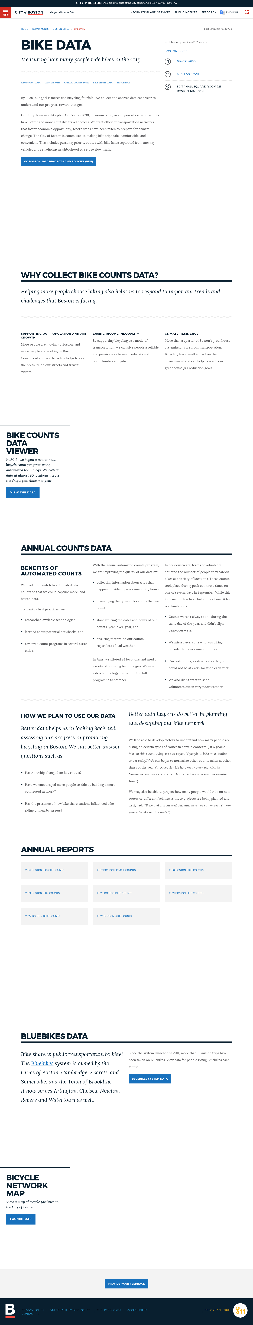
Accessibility (137, 1310)
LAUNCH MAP (21, 1219)
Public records (109, 1310)
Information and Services (150, 12)
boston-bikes (61, 29)
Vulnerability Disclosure (70, 1310)
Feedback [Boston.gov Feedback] (209, 12)
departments (40, 29)
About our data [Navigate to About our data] (30, 83)
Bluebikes (42, 1063)
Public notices (185, 12)
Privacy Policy (33, 1310)
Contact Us (31, 1314)
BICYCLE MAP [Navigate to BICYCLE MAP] (124, 83)
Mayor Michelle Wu (62, 12)
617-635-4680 (186, 61)
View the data (23, 492)
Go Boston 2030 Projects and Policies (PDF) (58, 161)
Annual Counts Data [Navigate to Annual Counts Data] (76, 83)
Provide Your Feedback (126, 1284)
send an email (188, 74)
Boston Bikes (176, 51)
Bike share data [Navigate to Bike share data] (102, 83)
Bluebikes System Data (150, 1079)
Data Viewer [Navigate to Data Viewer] (52, 83)
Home (24, 29)
